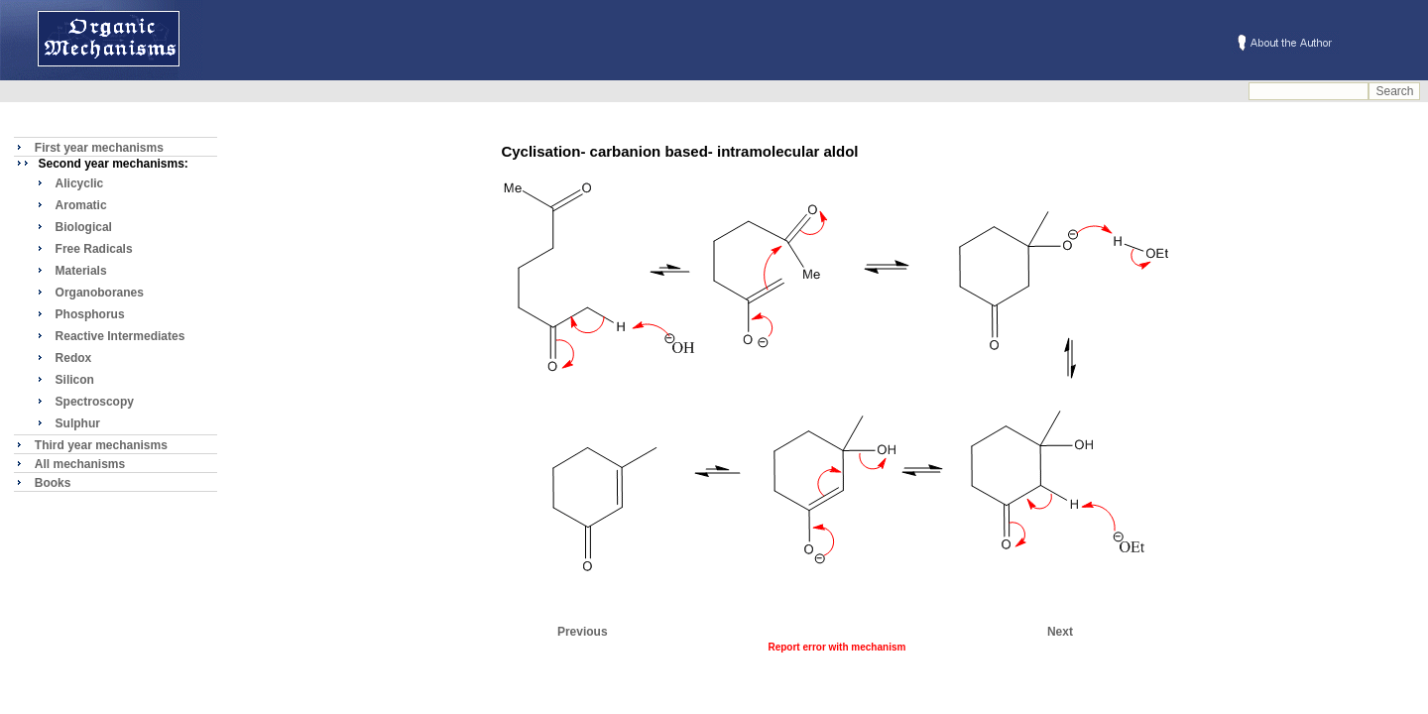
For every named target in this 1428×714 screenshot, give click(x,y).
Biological (84, 227)
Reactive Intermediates (120, 336)
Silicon (75, 380)
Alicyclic (80, 183)
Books (53, 483)
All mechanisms (80, 464)
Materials (81, 271)
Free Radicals (94, 249)
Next (1060, 632)
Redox (74, 358)
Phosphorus (90, 314)
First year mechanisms (99, 148)
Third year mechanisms (101, 445)
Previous (582, 632)
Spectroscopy (95, 402)
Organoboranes (100, 292)
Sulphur (78, 423)
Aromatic (81, 205)
